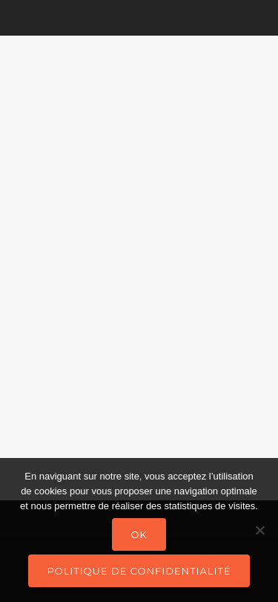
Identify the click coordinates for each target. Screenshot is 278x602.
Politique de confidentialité (139, 571)
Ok (138, 534)
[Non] (259, 530)
